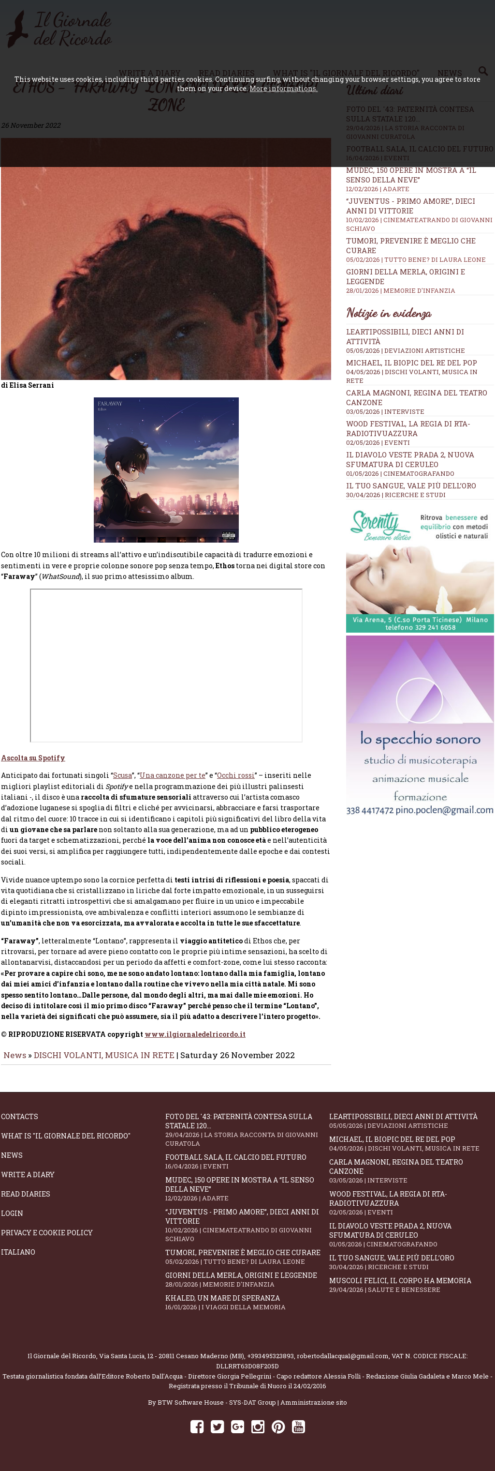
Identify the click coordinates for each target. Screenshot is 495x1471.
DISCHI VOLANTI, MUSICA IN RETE (104, 1061)
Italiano (18, 1258)
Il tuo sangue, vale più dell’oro (411, 485)
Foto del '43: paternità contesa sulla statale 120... (247, 1136)
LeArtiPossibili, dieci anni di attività (411, 1128)
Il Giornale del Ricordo (62, 1362)
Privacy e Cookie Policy (47, 1239)
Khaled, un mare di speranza (247, 1309)
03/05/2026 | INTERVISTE (385, 411)
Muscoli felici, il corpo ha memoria (411, 1292)
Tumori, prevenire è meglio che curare (247, 1264)
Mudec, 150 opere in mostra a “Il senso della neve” (247, 1195)
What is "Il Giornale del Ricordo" (66, 1142)
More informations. (283, 88)
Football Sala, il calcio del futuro (247, 1168)
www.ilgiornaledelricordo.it (195, 1041)
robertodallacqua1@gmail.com (343, 1362)
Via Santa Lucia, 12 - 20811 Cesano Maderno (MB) (171, 1362)
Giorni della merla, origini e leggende (247, 1286)
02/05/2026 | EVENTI (378, 442)
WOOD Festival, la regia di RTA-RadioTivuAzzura (408, 428)
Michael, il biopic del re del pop (411, 362)
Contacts (19, 1123)
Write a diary (28, 1181)
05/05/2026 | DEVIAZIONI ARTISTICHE (405, 350)
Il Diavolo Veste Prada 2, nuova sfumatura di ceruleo (410, 459)
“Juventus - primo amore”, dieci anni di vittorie (247, 1232)
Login (12, 1220)
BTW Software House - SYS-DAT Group (217, 1409)
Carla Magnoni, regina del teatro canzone (411, 1177)
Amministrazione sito (313, 1409)
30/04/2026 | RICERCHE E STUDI (396, 494)
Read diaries (25, 1200)
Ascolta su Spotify (33, 764)
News (14, 1061)
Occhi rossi (236, 782)
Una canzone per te (172, 782)
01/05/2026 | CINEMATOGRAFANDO (400, 473)
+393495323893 (270, 1362)
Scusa (122, 782)
